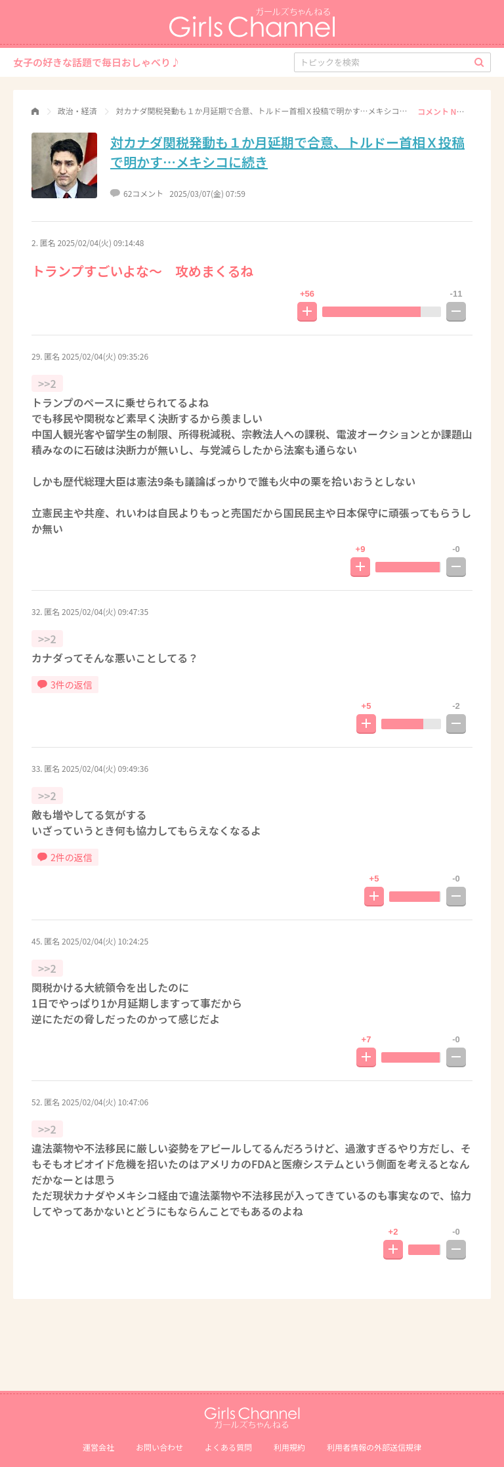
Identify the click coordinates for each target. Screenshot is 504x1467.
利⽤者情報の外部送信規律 (374, 1447)
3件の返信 (65, 684)
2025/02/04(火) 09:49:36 (105, 768)
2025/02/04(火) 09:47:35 (105, 611)
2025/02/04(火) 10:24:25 (105, 940)
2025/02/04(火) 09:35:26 (105, 356)
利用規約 (289, 1447)
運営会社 (98, 1447)
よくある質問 (228, 1447)
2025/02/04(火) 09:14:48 (100, 242)
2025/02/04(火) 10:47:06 (105, 1101)
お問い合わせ (159, 1447)
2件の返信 (65, 857)
